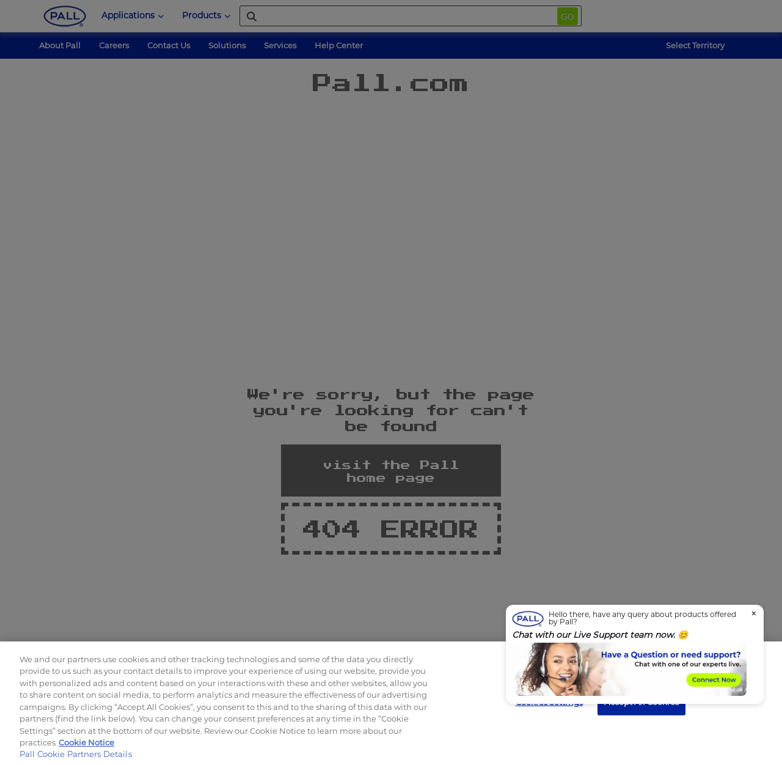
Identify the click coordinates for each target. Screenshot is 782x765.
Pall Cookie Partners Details (76, 754)
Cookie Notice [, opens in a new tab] (86, 742)
